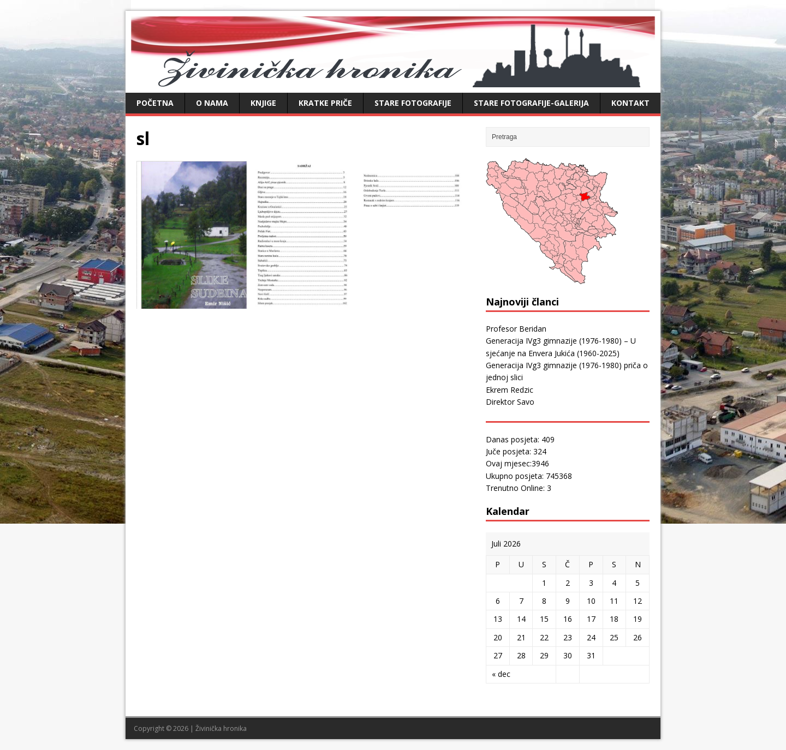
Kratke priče (325, 103)
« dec (501, 674)
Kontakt (630, 103)
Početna (155, 103)
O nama (212, 103)
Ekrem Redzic (509, 390)
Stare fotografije (412, 103)
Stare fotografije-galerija (531, 103)
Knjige (263, 103)
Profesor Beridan (516, 328)
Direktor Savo (510, 402)
